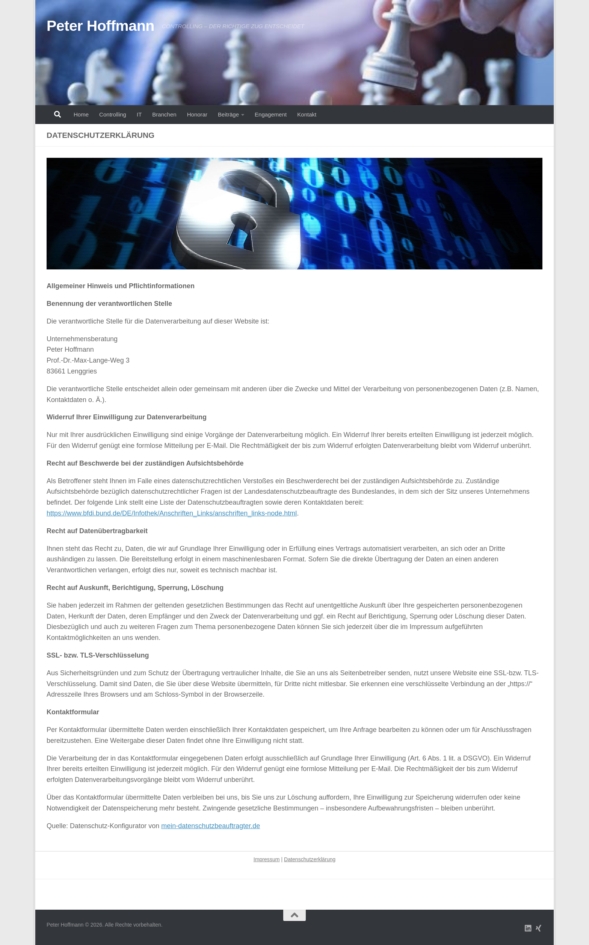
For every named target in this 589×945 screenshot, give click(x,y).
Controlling (112, 114)
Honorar (197, 114)
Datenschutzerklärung (309, 859)
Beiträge (228, 114)
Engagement (271, 114)
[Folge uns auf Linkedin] (528, 928)
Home (81, 114)
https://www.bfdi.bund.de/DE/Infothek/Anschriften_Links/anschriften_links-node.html (172, 513)
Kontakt (306, 114)
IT (139, 114)
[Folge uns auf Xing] (538, 928)
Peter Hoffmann (100, 25)
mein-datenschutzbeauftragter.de (210, 826)
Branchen (164, 114)
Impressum (267, 859)
